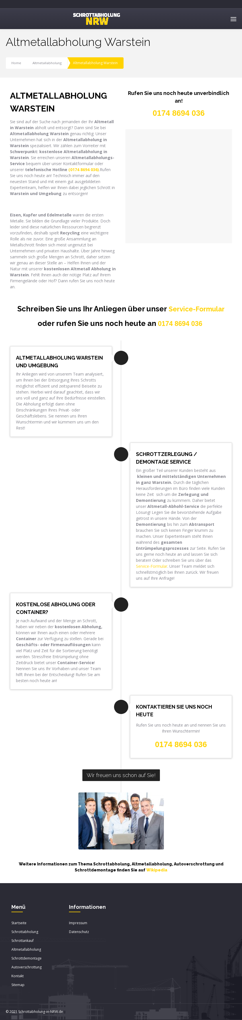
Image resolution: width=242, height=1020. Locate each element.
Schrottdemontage (26, 958)
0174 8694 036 (180, 323)
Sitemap (18, 985)
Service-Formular (196, 309)
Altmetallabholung (47, 62)
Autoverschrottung (26, 967)
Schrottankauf (22, 940)
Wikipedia (156, 870)
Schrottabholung (24, 932)
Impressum (78, 923)
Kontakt (17, 976)
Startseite (19, 923)
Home (16, 62)
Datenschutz (79, 932)
